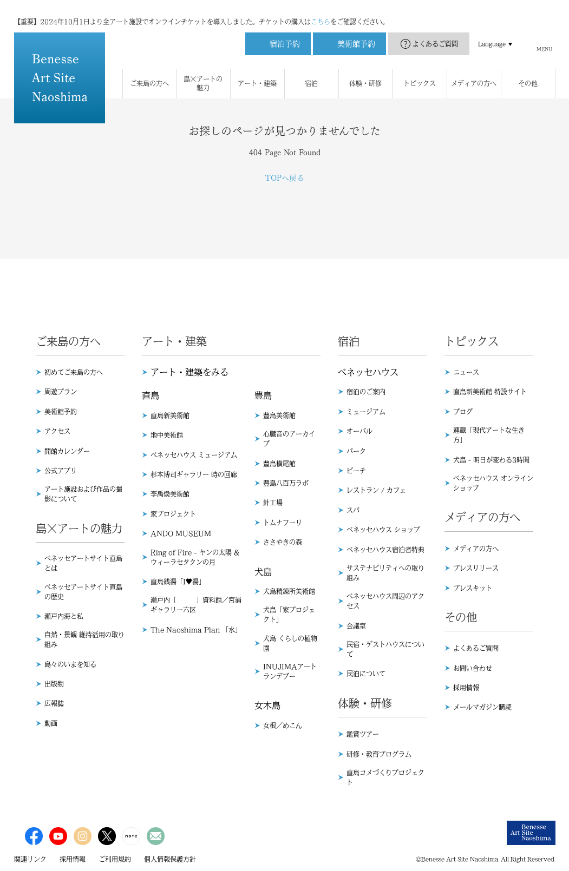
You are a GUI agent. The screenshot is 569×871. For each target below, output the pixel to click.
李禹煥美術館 (170, 494)
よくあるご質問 (435, 33)
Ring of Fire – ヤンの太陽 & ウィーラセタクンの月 (195, 557)
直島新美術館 (170, 415)
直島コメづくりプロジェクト (385, 777)
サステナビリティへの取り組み (385, 573)
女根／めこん (282, 725)
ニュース (466, 372)
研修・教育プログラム (378, 754)
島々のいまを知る (70, 664)
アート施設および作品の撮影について (83, 494)
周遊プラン (60, 391)
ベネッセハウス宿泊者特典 (385, 549)
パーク (356, 451)
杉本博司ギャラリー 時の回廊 (194, 474)
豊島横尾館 (279, 463)
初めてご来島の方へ (73, 372)
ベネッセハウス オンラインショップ (493, 483)
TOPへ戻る (284, 178)
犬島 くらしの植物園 (290, 643)
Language (492, 33)
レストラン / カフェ (376, 490)
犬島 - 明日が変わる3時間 (491, 460)
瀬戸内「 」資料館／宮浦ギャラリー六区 (196, 605)
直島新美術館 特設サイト (490, 391)
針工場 (273, 502)
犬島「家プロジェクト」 (289, 614)
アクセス (57, 431)
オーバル (359, 431)
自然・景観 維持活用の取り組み (84, 639)
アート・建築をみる (189, 372)
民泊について (365, 673)
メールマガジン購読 (482, 707)
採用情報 (466, 687)
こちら (320, 11)
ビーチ (356, 470)
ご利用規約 (115, 859)
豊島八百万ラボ (286, 483)
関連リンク (30, 859)
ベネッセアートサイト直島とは (83, 563)
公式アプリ (60, 470)
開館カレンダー (67, 451)
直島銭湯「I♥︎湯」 (178, 581)
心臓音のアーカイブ (289, 439)
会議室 (356, 626)
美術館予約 (60, 411)
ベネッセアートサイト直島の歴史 (83, 592)
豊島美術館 (279, 415)
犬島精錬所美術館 (289, 591)
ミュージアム (365, 411)
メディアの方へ (476, 548)
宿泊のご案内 (365, 391)
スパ (352, 510)
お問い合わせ (472, 668)
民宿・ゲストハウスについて (385, 649)
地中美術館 (167, 435)
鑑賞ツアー (362, 734)
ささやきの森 (282, 542)
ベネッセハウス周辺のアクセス (385, 601)
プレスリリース (476, 568)
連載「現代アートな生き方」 (489, 435)
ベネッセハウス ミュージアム (194, 455)
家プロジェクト (173, 514)
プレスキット (472, 588)
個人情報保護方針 (170, 859)
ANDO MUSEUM (181, 533)
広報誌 (54, 703)
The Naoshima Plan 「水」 (196, 629)
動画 (50, 723)
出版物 (54, 684)
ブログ (463, 411)
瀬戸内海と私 (63, 616)
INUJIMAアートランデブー (290, 671)
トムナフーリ (282, 522)
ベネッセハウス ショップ (383, 529)
